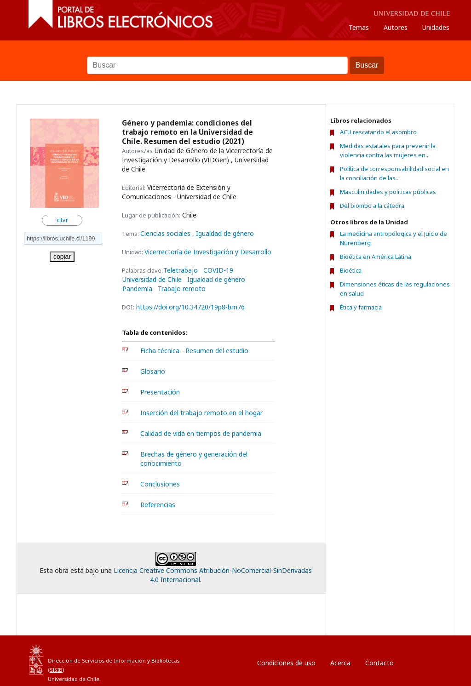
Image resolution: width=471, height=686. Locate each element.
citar (62, 220)
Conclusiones (160, 484)
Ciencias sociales (166, 233)
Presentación (160, 392)
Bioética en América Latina (375, 256)
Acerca (340, 662)
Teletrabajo (180, 270)
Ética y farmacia (361, 307)
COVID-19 (218, 270)
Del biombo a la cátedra (372, 205)
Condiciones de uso (286, 662)
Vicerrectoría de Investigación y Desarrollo (207, 251)
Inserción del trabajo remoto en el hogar (201, 412)
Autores (396, 27)
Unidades (435, 27)
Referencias (157, 504)
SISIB (56, 669)
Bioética (351, 270)
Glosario (152, 371)
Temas (359, 27)
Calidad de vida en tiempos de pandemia (200, 433)
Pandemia (137, 289)
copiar (62, 256)
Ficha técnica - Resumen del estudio (194, 350)
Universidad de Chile (152, 279)
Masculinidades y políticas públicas (388, 192)
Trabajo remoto (182, 289)
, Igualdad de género (223, 233)
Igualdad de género (216, 279)
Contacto (379, 662)
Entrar (421, 660)
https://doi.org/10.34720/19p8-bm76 (190, 307)
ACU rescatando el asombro (378, 132)
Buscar (235, 52)
